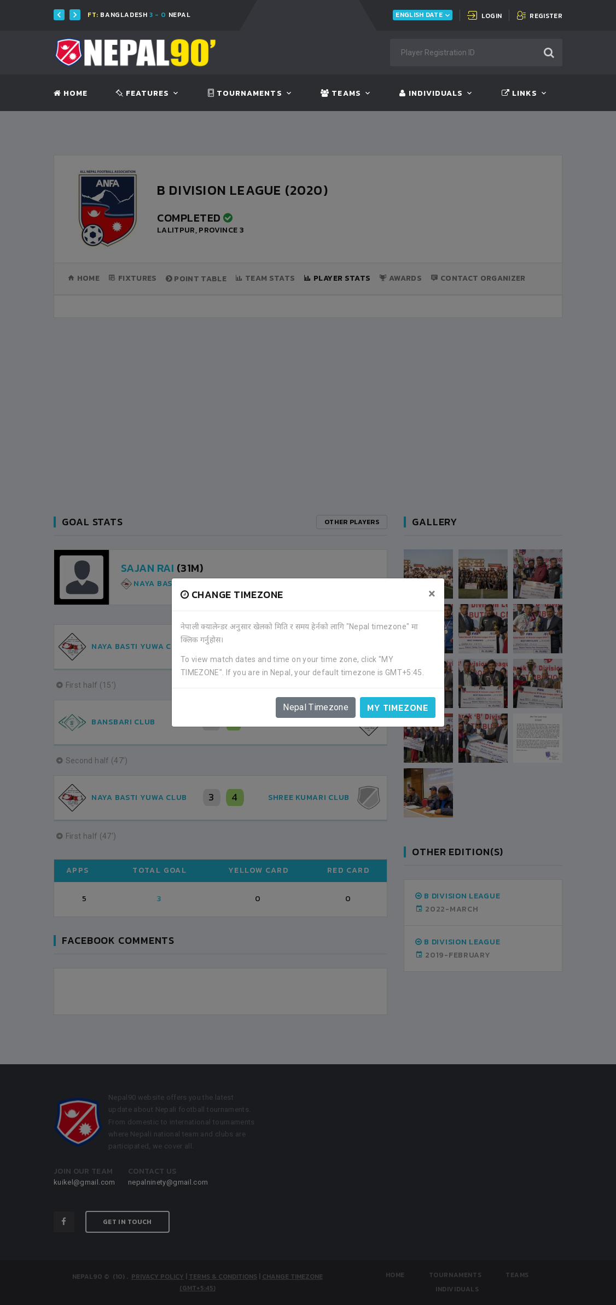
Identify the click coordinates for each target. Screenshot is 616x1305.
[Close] (432, 593)
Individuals (431, 93)
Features (142, 93)
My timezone (397, 707)
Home (71, 93)
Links (519, 93)
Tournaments (245, 93)
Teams (341, 93)
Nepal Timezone (315, 707)
